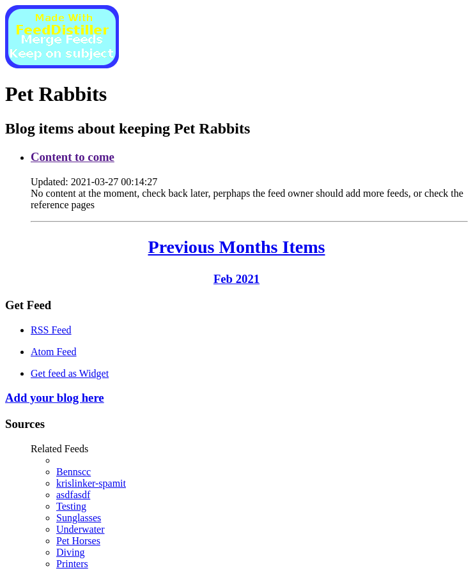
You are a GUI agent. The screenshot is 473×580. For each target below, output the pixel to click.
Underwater (80, 529)
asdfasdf (73, 494)
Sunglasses (78, 517)
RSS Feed (51, 329)
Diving (70, 552)
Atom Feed (54, 351)
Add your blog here (54, 397)
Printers (72, 563)
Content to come (72, 157)
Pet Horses (78, 540)
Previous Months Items (236, 247)
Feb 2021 (236, 279)
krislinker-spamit (91, 483)
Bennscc (73, 471)
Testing (71, 506)
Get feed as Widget (70, 373)
